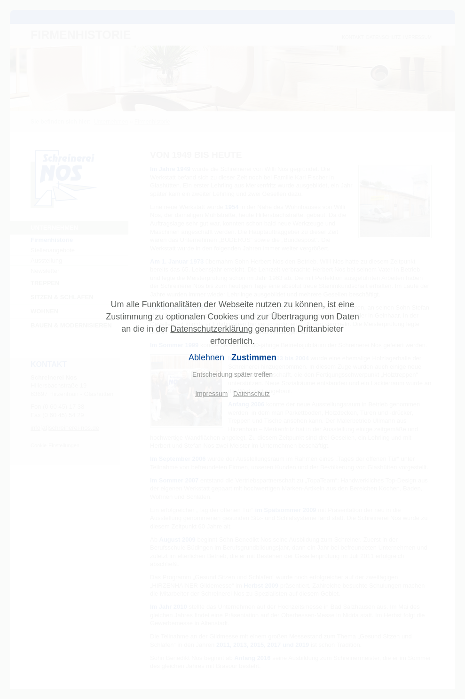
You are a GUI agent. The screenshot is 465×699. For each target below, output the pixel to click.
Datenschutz (251, 393)
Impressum (211, 393)
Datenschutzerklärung (211, 329)
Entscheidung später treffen (232, 374)
